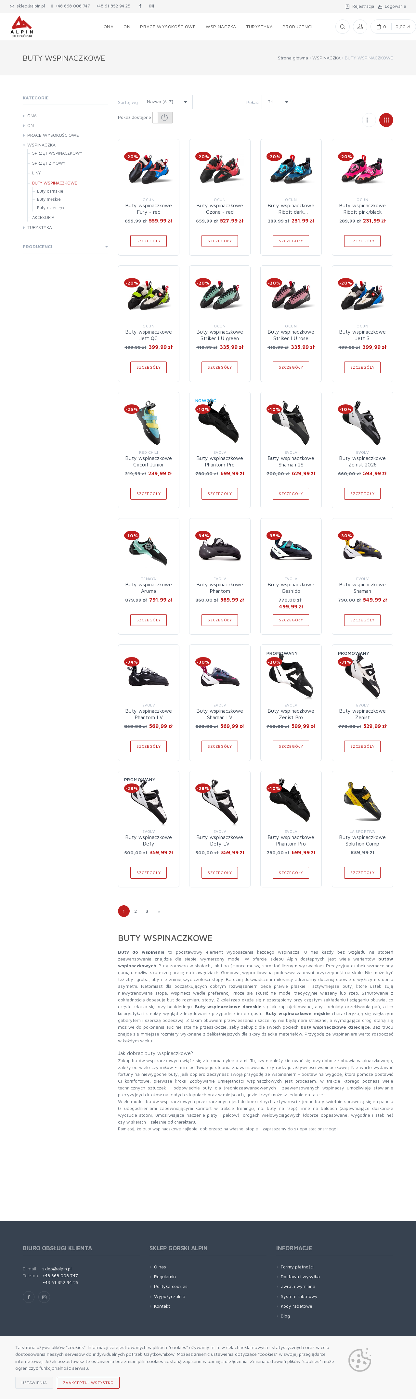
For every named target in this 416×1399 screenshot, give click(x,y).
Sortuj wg (128, 102)
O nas (160, 1266)
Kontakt (162, 1306)
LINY (36, 172)
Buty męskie (49, 199)
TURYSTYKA (39, 227)
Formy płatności (297, 1266)
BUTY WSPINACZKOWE (54, 182)
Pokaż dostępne (145, 117)
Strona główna (293, 57)
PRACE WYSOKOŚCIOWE (53, 135)
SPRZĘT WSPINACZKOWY (57, 153)
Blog (285, 1315)
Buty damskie (50, 191)
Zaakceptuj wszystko (88, 1382)
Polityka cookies (171, 1286)
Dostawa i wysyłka (300, 1276)
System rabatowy (299, 1296)
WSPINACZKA (326, 57)
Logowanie (392, 6)
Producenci (37, 246)
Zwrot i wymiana (298, 1286)
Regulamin (165, 1276)
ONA (32, 115)
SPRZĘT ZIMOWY (48, 163)
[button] (162, 117)
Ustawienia (34, 1382)
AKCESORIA (43, 217)
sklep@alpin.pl (27, 5)
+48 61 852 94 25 (113, 5)
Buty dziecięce (51, 207)
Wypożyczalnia (169, 1296)
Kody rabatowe (296, 1306)
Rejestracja (359, 6)
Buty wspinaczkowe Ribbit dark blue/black (290, 211)
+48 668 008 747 (70, 5)
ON (30, 125)
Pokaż (252, 102)
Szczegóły (148, 240)
